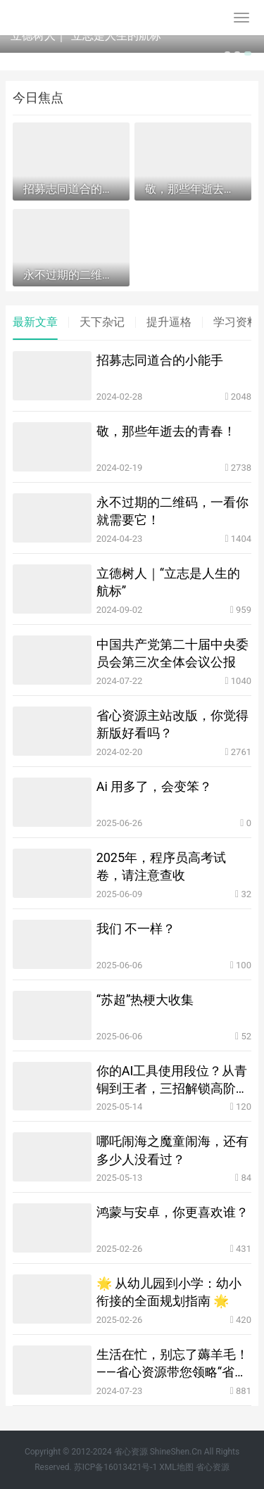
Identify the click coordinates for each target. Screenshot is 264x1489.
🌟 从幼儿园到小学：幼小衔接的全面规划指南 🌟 (168, 1292)
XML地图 (176, 1467)
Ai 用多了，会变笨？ (154, 786)
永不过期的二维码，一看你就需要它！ (172, 511)
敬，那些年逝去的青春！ (166, 431)
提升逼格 (168, 322)
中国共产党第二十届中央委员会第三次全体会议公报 (172, 653)
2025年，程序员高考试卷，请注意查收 (161, 866)
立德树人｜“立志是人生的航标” (88, 35)
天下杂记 (102, 322)
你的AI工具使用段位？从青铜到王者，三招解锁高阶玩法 (172, 1080)
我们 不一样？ (135, 928)
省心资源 (213, 1467)
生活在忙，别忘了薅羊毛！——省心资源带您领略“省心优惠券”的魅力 (172, 1364)
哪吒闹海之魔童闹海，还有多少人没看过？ (172, 1150)
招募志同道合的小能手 (159, 360)
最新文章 (35, 322)
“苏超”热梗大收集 (145, 999)
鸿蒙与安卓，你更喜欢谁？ (172, 1212)
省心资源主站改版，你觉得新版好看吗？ (172, 724)
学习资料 (235, 322)
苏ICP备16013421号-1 (116, 1467)
